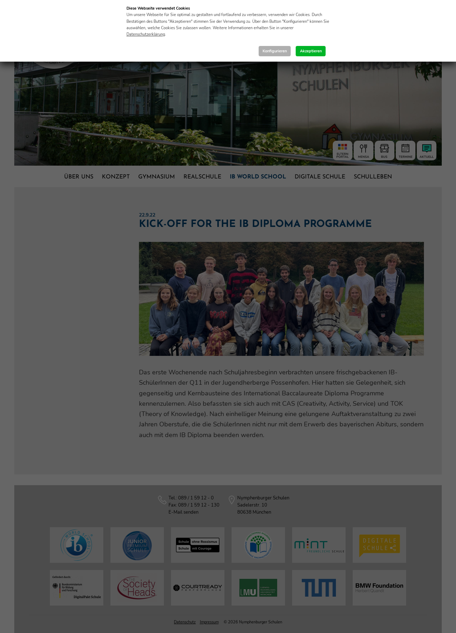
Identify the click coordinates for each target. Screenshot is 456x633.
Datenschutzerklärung (145, 34)
